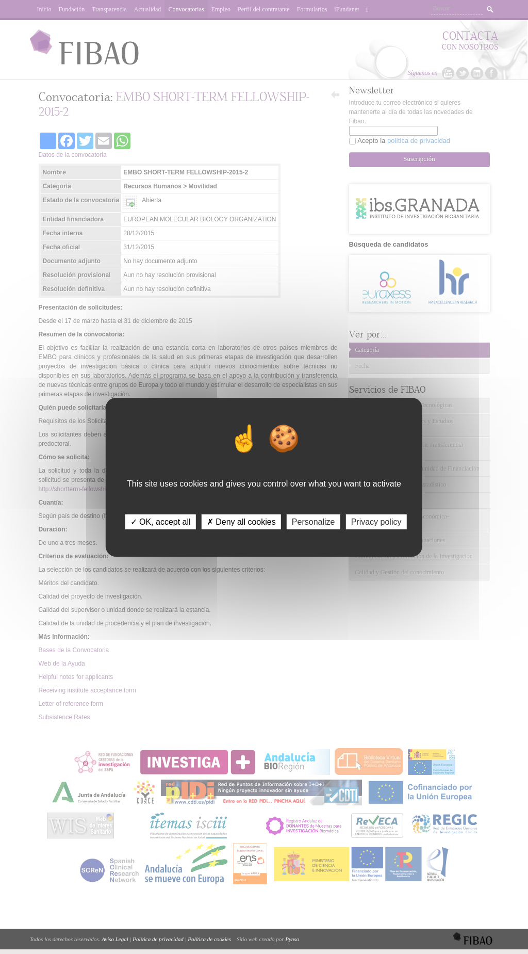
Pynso (292, 939)
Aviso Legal (115, 939)
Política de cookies (209, 939)
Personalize (313, 521)
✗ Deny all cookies (241, 521)
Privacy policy (376, 521)
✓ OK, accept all (160, 521)
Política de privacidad (158, 939)
